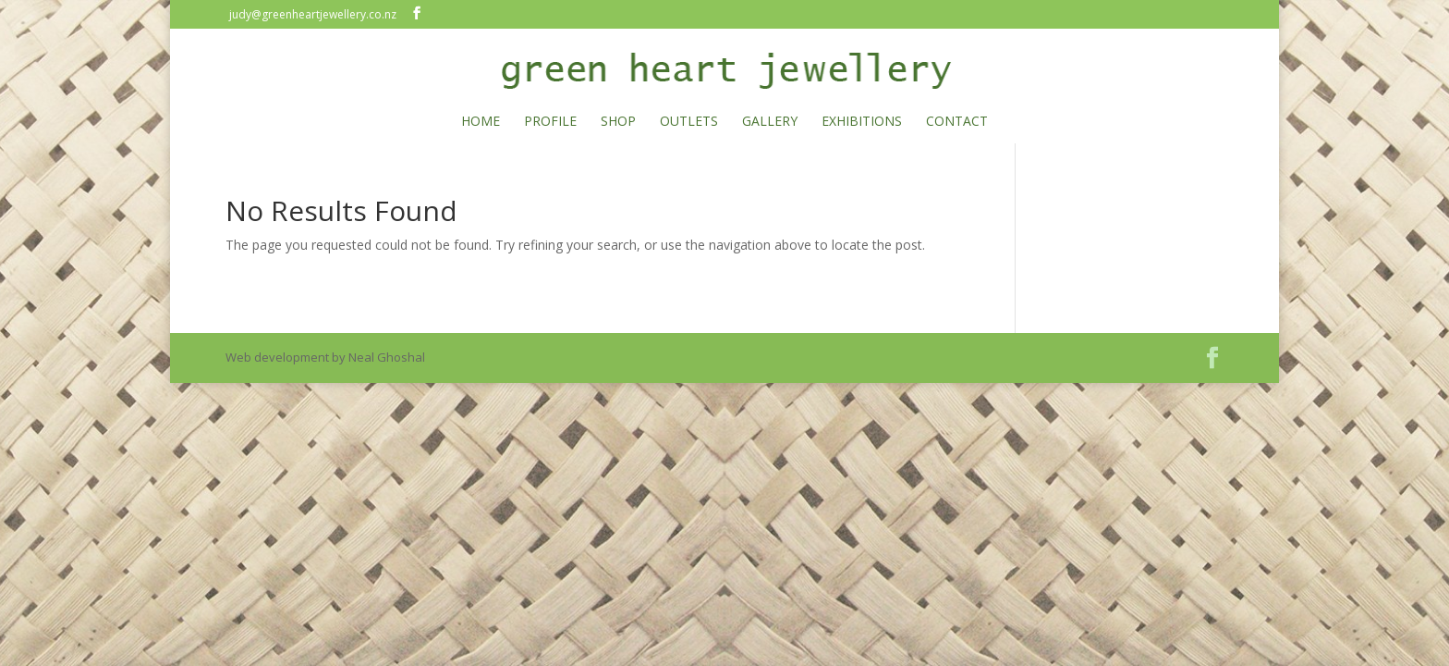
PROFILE (550, 122)
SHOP (618, 122)
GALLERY (770, 122)
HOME (480, 122)
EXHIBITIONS (862, 122)
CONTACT (957, 122)
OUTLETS (689, 122)
